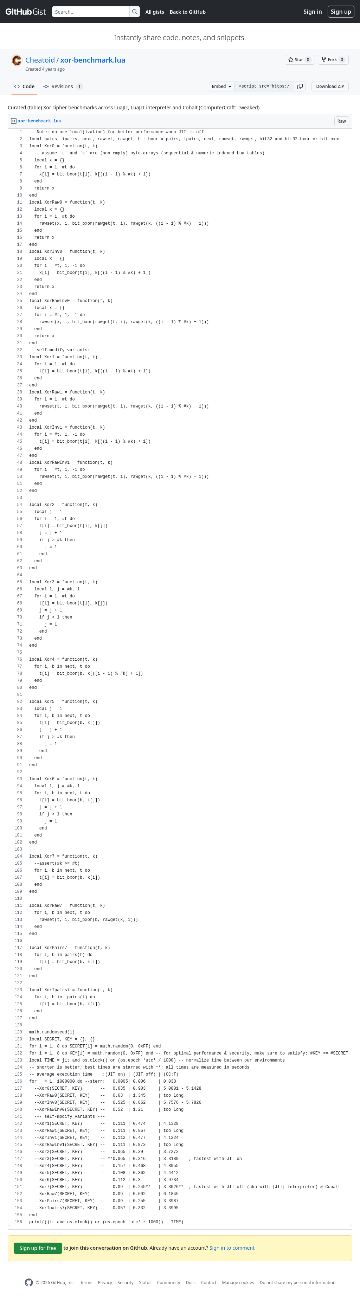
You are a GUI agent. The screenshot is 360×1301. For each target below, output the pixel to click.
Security (126, 1283)
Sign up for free (38, 1248)
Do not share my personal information (298, 1283)
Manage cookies (238, 1283)
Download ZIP (330, 86)
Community (168, 1283)
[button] (300, 86)
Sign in (313, 11)
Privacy (105, 1283)
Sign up (341, 11)
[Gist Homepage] (26, 11)
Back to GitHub (188, 11)
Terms (86, 1283)
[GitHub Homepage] (29, 1282)
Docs (190, 1283)
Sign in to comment (232, 1247)
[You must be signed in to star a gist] (300, 60)
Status (145, 1283)
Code (24, 86)
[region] (180, 677)
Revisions (63, 86)
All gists (155, 11)
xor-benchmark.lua (93, 60)
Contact (208, 1283)
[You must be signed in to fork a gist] (333, 60)
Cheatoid (40, 60)
